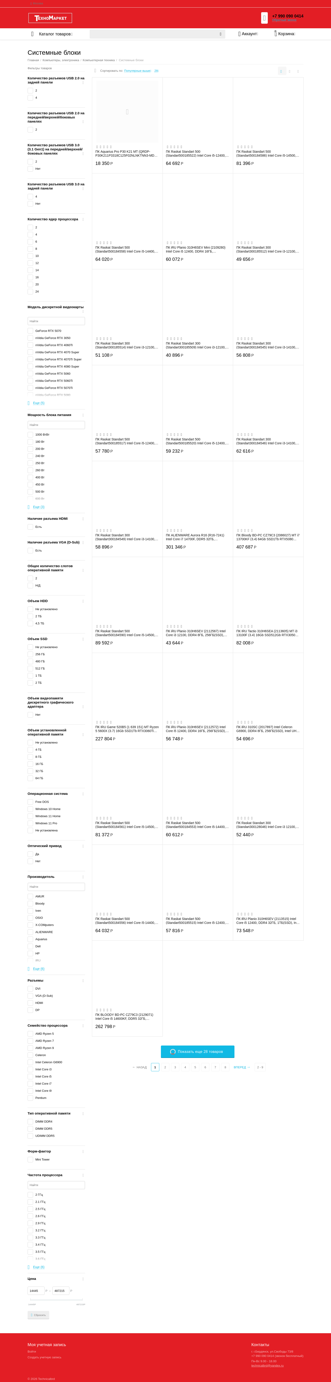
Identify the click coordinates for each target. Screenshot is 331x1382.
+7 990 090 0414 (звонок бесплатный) (277, 1356)
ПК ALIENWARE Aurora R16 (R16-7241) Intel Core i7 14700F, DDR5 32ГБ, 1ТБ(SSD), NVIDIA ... (195, 537)
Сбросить (38, 1315)
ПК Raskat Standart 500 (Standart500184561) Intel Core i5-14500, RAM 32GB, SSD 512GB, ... (125, 824)
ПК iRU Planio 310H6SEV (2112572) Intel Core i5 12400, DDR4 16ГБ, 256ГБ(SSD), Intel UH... (196, 729)
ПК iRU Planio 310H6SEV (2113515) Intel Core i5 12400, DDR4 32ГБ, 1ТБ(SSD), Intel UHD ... (268, 920)
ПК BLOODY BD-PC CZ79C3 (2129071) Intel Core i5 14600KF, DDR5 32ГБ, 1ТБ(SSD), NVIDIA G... (124, 1016)
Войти (32, 1351)
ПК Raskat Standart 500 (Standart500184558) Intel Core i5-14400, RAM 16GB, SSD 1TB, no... (125, 249)
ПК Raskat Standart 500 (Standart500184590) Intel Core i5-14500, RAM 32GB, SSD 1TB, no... (125, 633)
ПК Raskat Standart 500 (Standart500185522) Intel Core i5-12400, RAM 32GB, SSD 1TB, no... (195, 153)
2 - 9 (260, 1067)
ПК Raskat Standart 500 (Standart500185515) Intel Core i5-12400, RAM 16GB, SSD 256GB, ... (195, 920)
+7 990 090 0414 (287, 16)
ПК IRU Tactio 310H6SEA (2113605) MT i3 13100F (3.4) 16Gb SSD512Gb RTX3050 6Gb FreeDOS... (266, 633)
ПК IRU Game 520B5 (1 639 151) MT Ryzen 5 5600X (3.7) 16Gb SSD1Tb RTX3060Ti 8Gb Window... (127, 729)
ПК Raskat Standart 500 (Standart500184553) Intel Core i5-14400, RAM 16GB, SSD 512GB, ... (195, 824)
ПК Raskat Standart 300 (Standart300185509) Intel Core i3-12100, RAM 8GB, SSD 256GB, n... (195, 345)
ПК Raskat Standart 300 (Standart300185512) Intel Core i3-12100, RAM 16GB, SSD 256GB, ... (266, 249)
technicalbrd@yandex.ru (267, 1365)
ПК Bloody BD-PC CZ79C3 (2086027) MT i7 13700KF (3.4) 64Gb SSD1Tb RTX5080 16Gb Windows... (268, 537)
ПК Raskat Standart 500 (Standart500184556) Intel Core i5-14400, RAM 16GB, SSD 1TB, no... (125, 920)
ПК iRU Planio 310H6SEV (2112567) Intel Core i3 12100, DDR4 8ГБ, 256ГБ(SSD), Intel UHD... (196, 633)
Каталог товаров (55, 34)
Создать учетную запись (44, 1357)
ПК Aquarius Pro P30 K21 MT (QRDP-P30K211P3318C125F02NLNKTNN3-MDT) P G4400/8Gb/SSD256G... (126, 153)
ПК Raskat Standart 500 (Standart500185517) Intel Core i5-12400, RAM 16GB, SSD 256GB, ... (125, 441)
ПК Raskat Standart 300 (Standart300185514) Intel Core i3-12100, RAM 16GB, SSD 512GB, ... (125, 345)
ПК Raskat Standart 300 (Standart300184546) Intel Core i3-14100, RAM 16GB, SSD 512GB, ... (266, 441)
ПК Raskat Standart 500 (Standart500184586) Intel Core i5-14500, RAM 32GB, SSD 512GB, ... (266, 153)
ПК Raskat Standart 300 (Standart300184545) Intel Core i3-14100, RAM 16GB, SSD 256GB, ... (266, 345)
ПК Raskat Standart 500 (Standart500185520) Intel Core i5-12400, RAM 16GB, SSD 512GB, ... (195, 441)
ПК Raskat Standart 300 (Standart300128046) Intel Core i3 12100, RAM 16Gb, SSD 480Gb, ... (266, 824)
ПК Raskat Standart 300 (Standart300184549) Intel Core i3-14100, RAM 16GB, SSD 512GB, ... (125, 537)
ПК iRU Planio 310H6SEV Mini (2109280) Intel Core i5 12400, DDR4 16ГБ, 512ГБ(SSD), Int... (195, 249)
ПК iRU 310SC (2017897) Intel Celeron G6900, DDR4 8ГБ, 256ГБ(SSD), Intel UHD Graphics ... (267, 729)
